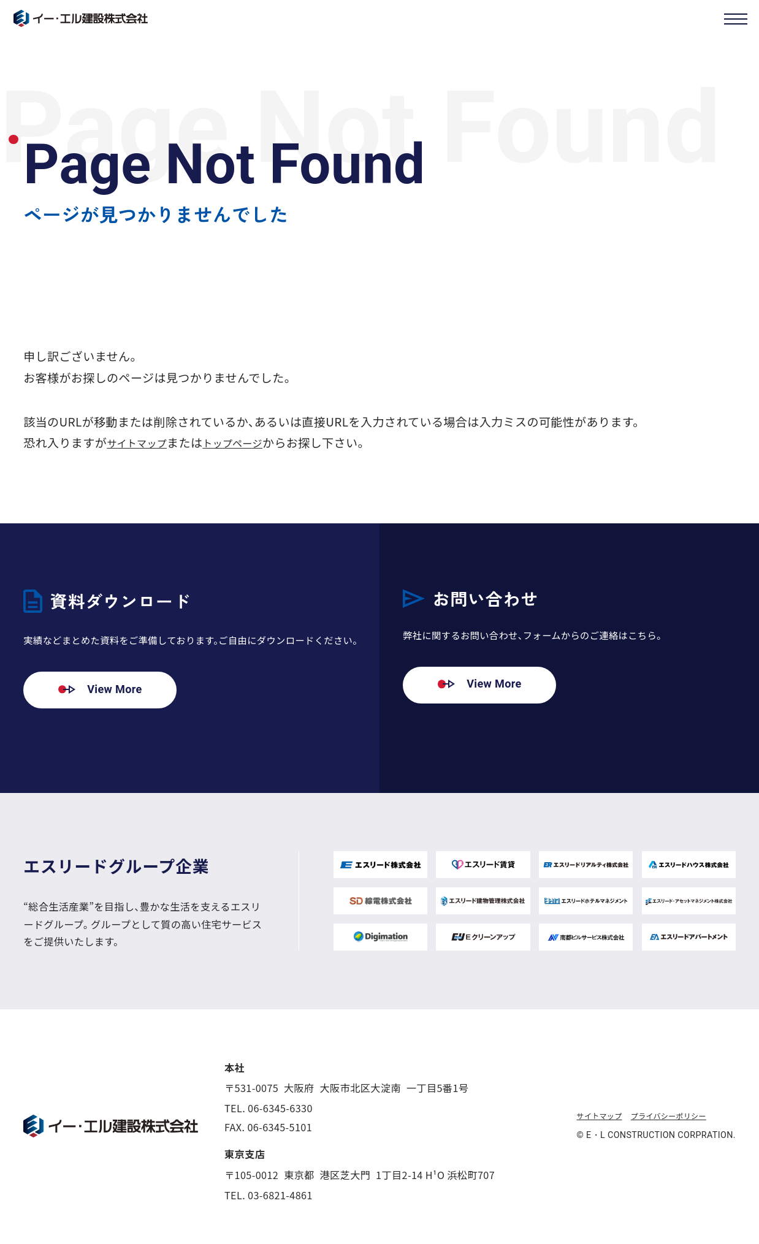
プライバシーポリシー (684, 1116)
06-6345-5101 (279, 1127)
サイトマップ (142, 442)
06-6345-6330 (280, 1108)
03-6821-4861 (280, 1195)
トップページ (249, 442)
